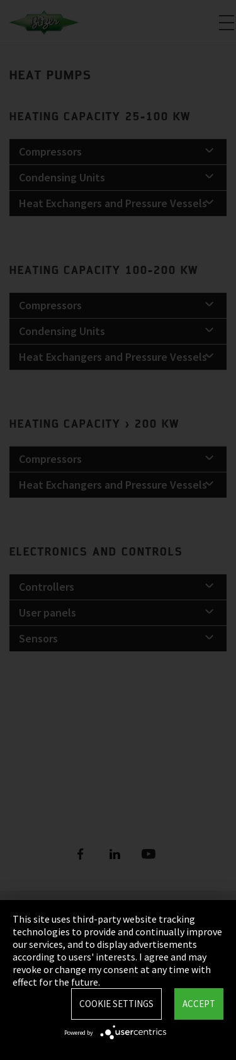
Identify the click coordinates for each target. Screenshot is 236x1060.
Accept (199, 1004)
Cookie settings (116, 1004)
